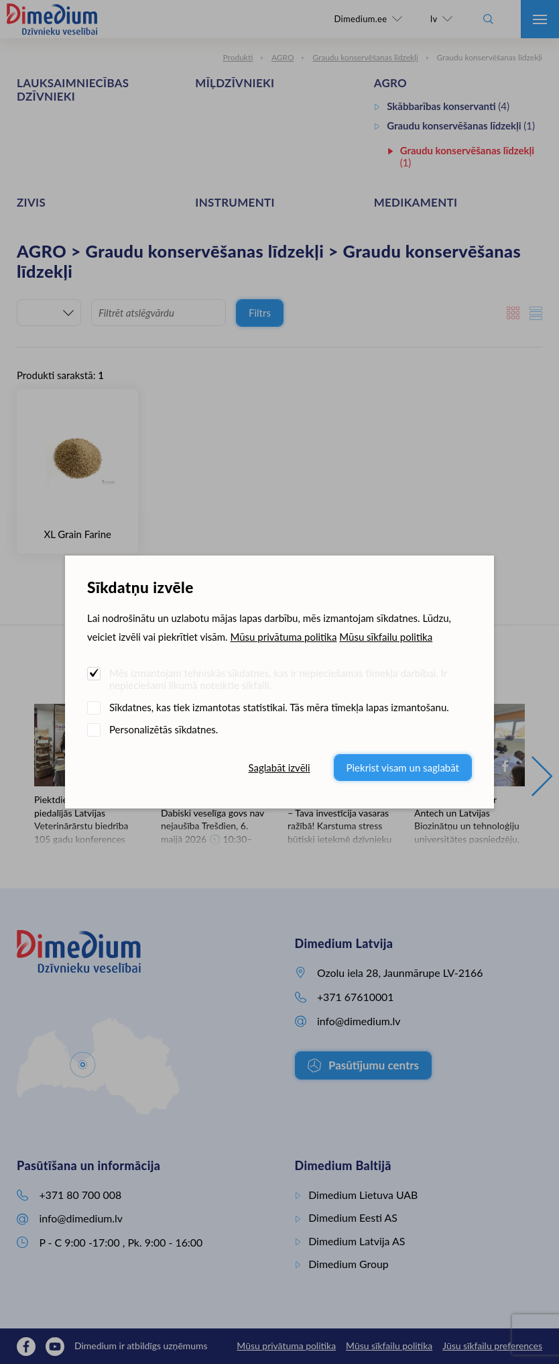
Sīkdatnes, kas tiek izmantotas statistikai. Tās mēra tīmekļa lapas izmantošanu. (279, 707)
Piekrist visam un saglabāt (403, 768)
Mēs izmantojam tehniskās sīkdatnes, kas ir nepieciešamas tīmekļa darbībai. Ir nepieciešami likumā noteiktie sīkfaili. (278, 679)
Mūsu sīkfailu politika (385, 637)
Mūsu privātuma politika (283, 637)
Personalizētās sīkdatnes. (163, 729)
